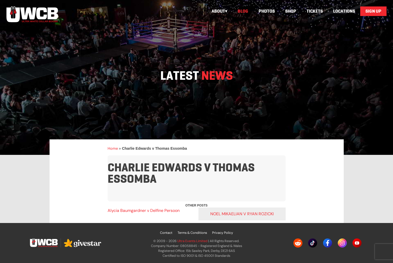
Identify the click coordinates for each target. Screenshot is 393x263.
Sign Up (373, 11)
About (218, 11)
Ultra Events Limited (192, 241)
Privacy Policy (222, 232)
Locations (344, 11)
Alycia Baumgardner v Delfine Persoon (144, 210)
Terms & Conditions (192, 232)
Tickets (315, 11)
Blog (243, 11)
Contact (166, 232)
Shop (290, 11)
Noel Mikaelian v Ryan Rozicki (242, 214)
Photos (267, 11)
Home (113, 148)
